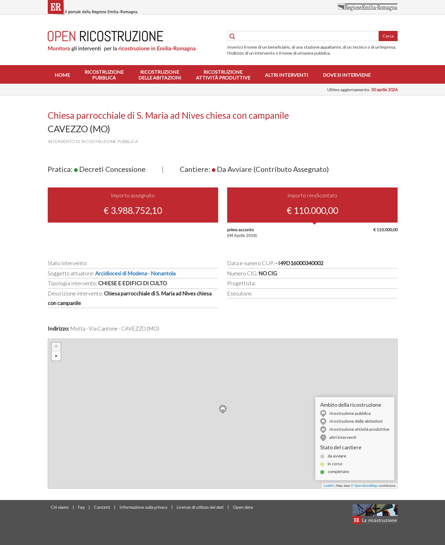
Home (62, 75)
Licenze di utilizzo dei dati (200, 507)
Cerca (388, 35)
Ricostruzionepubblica (104, 74)
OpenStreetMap (365, 485)
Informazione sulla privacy (143, 507)
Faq (81, 507)
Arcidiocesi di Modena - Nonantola (135, 273)
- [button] (56, 356)
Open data (243, 507)
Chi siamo (60, 507)
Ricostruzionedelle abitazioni (159, 74)
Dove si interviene (347, 75)
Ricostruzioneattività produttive (223, 74)
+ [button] (56, 347)
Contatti (102, 507)
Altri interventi (286, 75)
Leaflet (328, 485)
